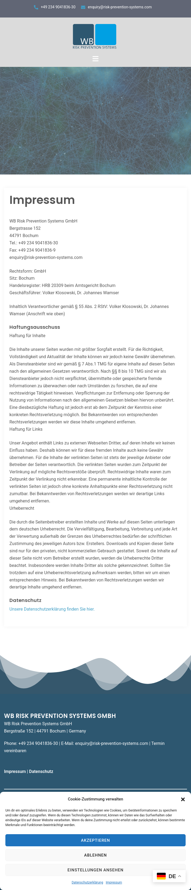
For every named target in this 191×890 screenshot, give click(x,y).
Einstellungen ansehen (95, 870)
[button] (183, 799)
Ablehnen (95, 855)
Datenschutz (41, 771)
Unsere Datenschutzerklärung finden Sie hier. (52, 609)
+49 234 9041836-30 (58, 7)
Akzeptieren (95, 840)
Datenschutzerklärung (87, 882)
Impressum (114, 882)
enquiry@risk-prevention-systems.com (120, 7)
